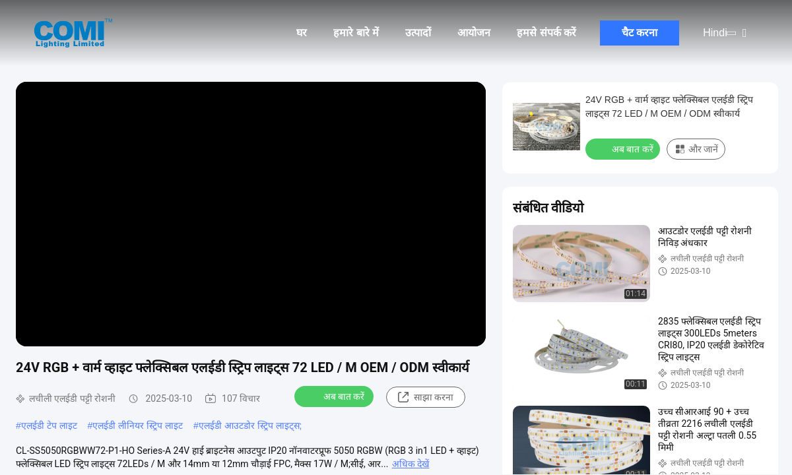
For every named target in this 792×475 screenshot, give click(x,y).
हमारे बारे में (356, 32)
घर (301, 32)
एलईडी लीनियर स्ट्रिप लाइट (137, 425)
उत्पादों (418, 32)
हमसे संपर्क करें (546, 32)
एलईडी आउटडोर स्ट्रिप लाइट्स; (250, 425)
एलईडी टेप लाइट (49, 425)
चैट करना (639, 32)
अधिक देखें (410, 464)
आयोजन (473, 32)
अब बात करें (335, 395)
